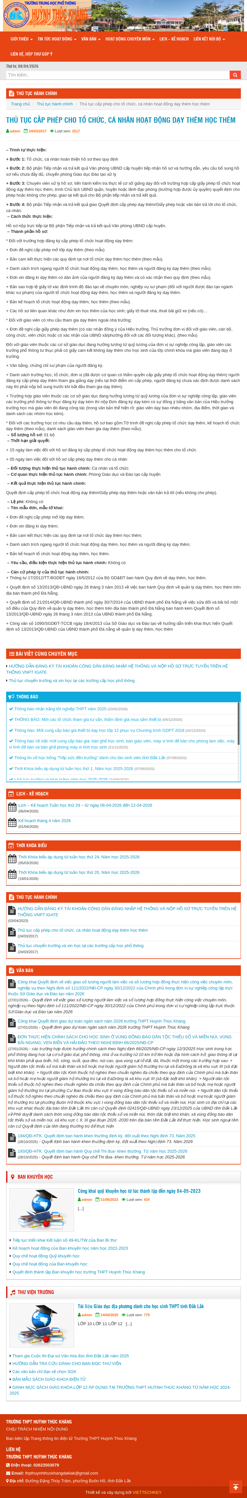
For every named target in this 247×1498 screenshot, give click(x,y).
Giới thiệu (22, 39)
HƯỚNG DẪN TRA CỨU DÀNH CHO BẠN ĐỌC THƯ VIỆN (67, 1363)
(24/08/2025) (119, 780)
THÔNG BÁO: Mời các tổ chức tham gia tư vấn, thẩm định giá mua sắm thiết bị (85, 719)
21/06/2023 (109, 1199)
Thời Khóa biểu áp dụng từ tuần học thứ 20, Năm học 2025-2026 (79, 872)
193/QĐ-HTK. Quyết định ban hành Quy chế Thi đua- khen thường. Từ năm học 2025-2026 (102, 1151)
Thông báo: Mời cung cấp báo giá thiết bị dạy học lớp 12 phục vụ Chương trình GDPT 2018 (96, 730)
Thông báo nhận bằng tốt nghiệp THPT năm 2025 (57, 708)
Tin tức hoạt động (57, 39)
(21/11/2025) (118, 747)
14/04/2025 (109, 1315)
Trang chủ (20, 104)
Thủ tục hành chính (55, 104)
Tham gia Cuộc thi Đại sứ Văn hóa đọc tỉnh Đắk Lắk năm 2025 (70, 1355)
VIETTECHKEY (147, 1492)
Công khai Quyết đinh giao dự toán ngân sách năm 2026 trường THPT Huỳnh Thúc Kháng (102, 1021)
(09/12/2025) (172, 720)
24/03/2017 (38, 131)
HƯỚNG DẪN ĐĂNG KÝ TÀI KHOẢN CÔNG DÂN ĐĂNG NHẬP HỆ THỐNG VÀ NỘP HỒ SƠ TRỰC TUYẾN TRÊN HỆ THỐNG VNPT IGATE (127, 911)
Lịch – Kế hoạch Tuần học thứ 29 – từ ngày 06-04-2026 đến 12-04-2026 (85, 805)
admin (15, 131)
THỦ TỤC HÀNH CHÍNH (36, 94)
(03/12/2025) (196, 730)
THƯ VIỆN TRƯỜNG (36, 1292)
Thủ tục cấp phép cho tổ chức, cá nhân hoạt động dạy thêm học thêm (83, 930)
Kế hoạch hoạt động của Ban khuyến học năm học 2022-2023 (70, 1248)
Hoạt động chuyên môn (130, 39)
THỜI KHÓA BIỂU (31, 846)
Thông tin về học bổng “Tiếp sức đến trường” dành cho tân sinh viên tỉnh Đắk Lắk (87, 757)
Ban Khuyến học (35, 1177)
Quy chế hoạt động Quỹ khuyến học (46, 1256)
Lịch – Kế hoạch (174, 39)
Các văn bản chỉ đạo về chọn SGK (45, 1371)
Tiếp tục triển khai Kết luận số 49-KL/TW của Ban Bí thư (64, 1240)
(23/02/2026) (118, 709)
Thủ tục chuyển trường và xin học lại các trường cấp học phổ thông (71, 680)
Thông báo (27, 697)
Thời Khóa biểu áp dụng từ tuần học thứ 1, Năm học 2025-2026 (71, 768)
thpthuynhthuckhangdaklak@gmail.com (61, 1473)
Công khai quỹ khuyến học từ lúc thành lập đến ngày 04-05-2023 (139, 1191)
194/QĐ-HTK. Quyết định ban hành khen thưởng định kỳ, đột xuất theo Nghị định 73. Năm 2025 (107, 1135)
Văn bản (91, 39)
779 (147, 1315)
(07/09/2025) (177, 758)
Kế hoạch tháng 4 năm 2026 (44, 820)
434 (147, 1199)
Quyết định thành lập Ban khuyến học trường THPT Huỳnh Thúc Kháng (79, 1272)
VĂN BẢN (24, 971)
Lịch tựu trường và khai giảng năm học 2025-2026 (58, 779)
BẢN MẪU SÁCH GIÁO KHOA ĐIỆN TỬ (49, 1379)
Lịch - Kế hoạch (32, 794)
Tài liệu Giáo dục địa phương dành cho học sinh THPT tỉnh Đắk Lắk (141, 1306)
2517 (76, 131)
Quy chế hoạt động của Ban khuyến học (50, 1264)
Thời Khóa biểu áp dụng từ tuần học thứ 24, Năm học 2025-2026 (79, 857)
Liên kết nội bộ (209, 39)
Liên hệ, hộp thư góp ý (31, 54)
